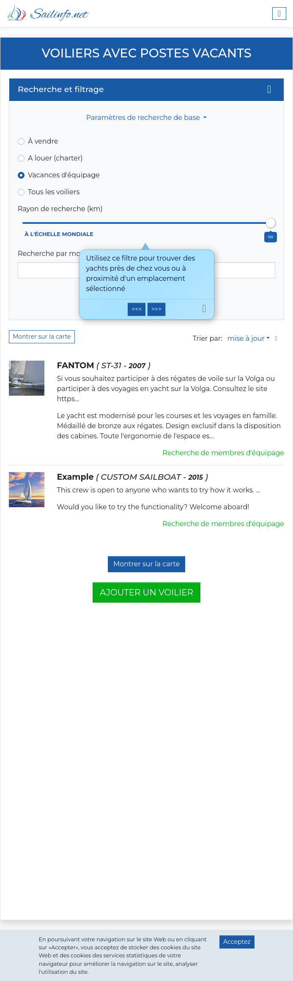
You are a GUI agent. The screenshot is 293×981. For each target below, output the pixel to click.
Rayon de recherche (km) (60, 209)
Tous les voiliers (53, 192)
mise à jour (246, 338)
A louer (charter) (55, 158)
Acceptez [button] (236, 942)
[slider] (270, 223)
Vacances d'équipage (64, 175)
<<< (136, 309)
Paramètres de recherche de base (144, 118)
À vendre (43, 141)
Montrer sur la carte (42, 336)
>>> (156, 309)
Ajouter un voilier (146, 592)
